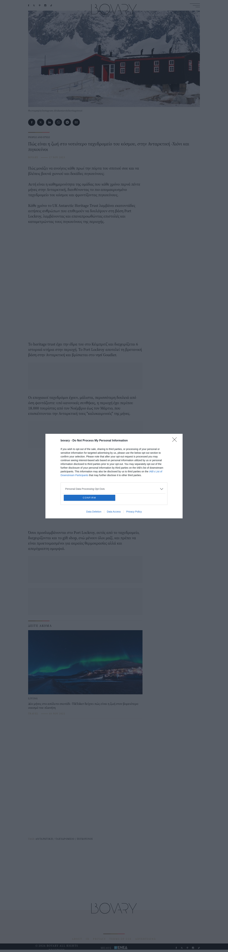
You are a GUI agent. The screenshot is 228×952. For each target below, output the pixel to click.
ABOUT (77, 938)
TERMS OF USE (120, 938)
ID (87, 938)
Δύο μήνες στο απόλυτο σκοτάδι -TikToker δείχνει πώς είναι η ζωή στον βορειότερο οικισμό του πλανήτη (83, 706)
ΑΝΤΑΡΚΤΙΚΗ (44, 838)
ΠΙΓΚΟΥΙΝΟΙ (85, 838)
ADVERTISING (145, 938)
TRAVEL (33, 713)
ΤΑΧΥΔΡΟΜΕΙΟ (64, 838)
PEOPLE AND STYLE (39, 137)
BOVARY (33, 157)
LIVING (33, 698)
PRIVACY (99, 938)
